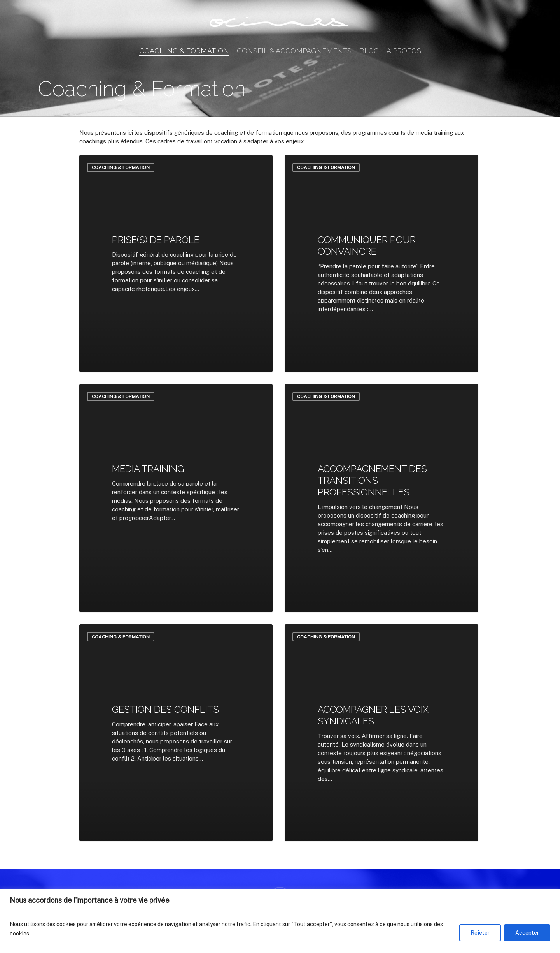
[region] (280, 921)
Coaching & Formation (121, 167)
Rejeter (480, 933)
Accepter (527, 933)
